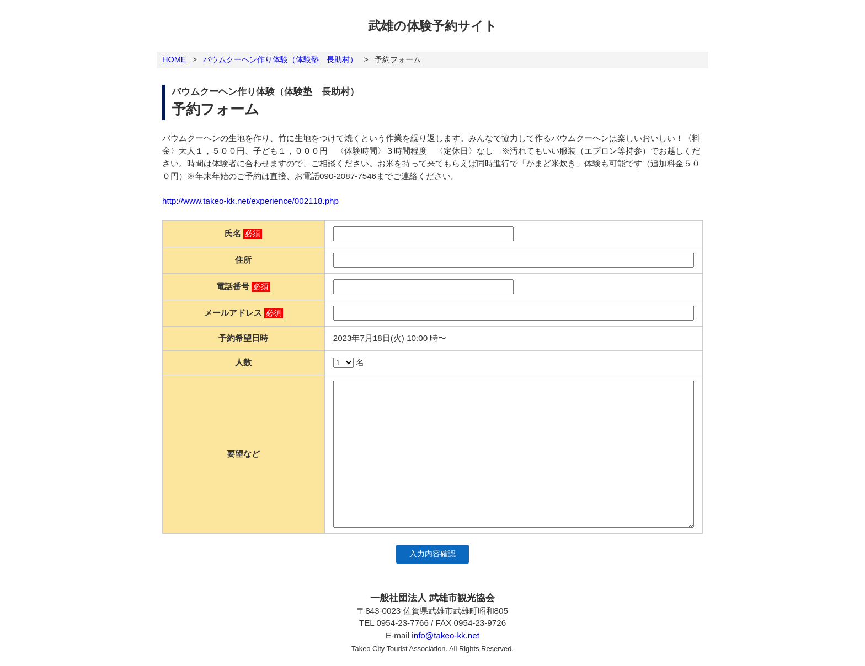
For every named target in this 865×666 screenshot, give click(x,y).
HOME (174, 59)
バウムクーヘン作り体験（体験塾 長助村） (280, 59)
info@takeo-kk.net (445, 635)
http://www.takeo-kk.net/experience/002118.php (250, 200)
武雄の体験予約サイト (432, 26)
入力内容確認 (432, 554)
